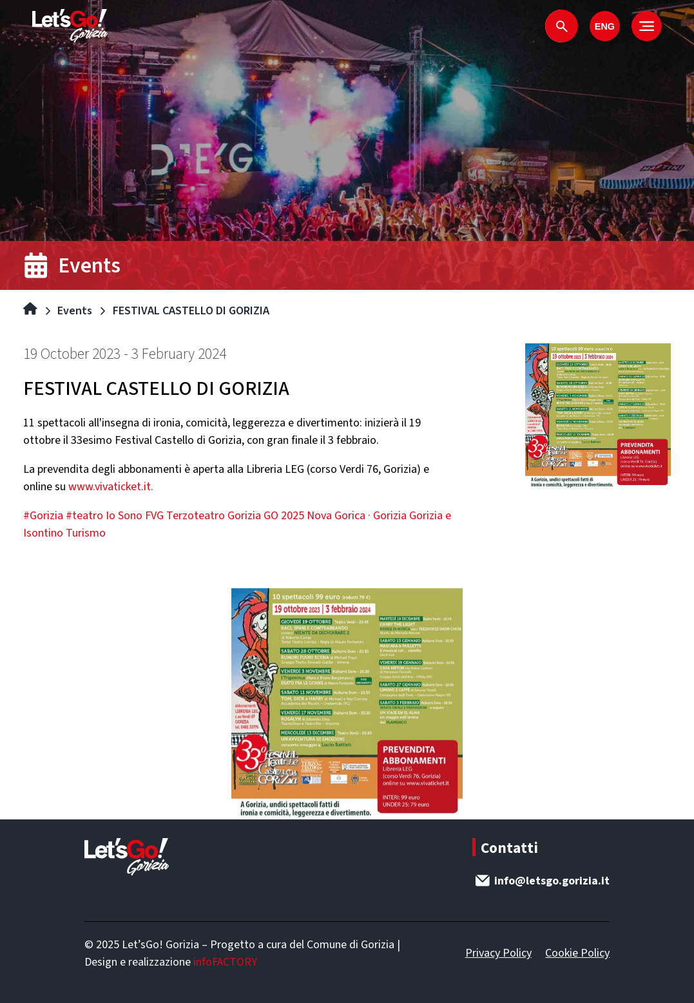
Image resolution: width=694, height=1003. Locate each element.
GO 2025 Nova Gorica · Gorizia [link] (335, 516)
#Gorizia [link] (43, 516)
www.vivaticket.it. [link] (110, 487)
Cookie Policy (577, 953)
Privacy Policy (498, 953)
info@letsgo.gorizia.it (543, 881)
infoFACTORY (225, 962)
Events (74, 311)
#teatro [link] (84, 516)
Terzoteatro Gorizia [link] (213, 516)
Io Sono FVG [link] (135, 516)
